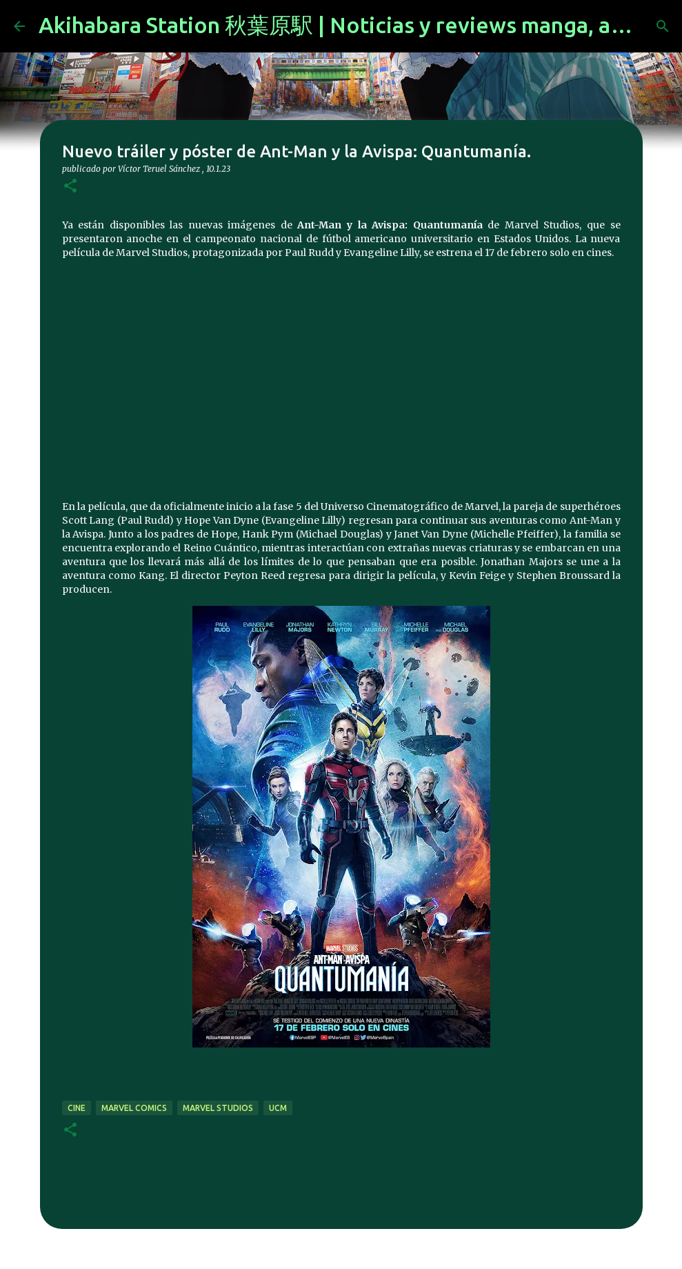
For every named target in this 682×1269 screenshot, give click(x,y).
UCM (278, 1107)
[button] (70, 186)
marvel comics (134, 1107)
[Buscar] (662, 26)
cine (77, 1107)
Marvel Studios (218, 1107)
